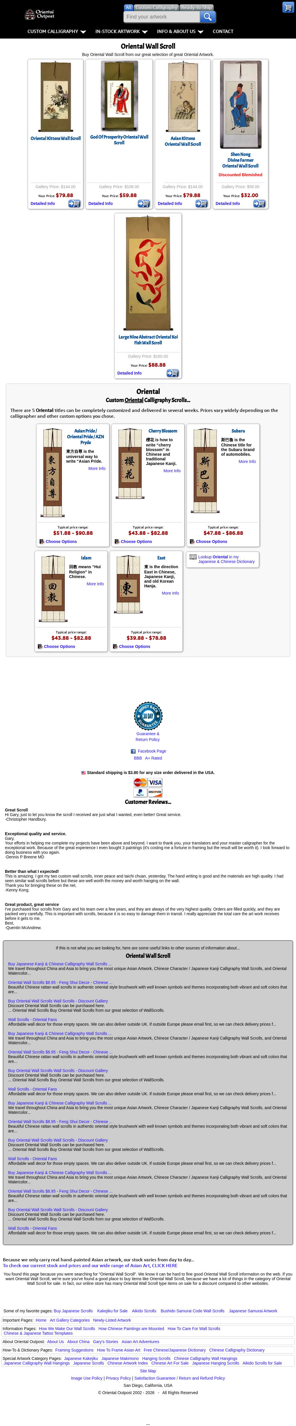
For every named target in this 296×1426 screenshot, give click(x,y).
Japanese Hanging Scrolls (215, 1363)
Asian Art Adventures (140, 1341)
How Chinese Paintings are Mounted (131, 1328)
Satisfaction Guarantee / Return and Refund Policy (179, 1378)
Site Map (148, 1371)
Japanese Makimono (120, 1358)
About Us (55, 1341)
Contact (223, 31)
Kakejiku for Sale (112, 1311)
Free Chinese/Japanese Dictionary (175, 1350)
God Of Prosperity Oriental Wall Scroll (119, 140)
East (161, 558)
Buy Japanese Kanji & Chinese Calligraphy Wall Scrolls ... (60, 964)
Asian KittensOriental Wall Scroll (183, 141)
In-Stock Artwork (121, 31)
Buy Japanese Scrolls (73, 1311)
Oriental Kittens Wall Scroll (56, 138)
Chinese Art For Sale (170, 1363)
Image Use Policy (87, 1378)
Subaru (238, 431)
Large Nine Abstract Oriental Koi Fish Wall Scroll (148, 340)
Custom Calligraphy (56, 31)
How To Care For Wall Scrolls (194, 1328)
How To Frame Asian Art (118, 1350)
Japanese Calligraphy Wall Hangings (37, 1363)
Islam (86, 558)
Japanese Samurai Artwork (253, 1311)
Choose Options (58, 541)
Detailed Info (43, 203)
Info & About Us (180, 31)
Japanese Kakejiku (81, 1358)
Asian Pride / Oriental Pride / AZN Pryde (85, 437)
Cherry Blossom (163, 431)
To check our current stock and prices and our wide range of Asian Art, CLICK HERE (90, 1265)
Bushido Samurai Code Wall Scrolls (192, 1311)
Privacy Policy (118, 1378)
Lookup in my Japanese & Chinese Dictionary (226, 559)
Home (41, 1320)
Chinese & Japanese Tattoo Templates (38, 1333)
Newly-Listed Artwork (112, 1320)
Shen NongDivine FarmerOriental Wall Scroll (240, 160)
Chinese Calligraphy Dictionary (236, 1350)
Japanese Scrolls (88, 1363)
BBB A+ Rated (148, 758)
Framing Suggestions (74, 1350)
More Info (97, 468)
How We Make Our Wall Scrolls (67, 1328)
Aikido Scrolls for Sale (262, 1363)
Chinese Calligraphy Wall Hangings (205, 1358)
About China (78, 1341)
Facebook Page (148, 751)
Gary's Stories (105, 1341)
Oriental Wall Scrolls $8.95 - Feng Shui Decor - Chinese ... (60, 982)
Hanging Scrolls (156, 1358)
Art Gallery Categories (70, 1320)
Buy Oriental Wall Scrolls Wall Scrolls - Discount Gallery (58, 1001)
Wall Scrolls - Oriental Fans (32, 1019)
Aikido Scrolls (144, 1311)
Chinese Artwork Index (128, 1363)
